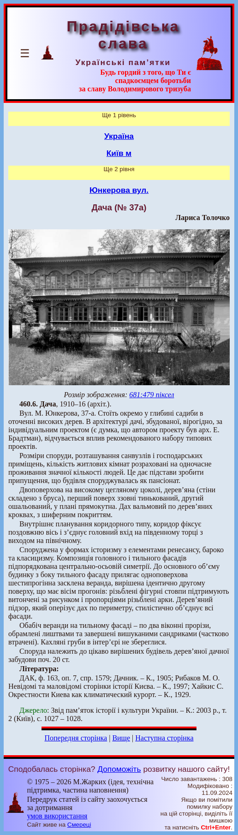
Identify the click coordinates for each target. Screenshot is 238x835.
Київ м (119, 153)
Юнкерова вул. (119, 190)
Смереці (79, 824)
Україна (119, 136)
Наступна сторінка (164, 738)
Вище (121, 738)
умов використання (57, 816)
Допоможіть (119, 769)
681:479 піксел (151, 395)
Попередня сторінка (75, 738)
